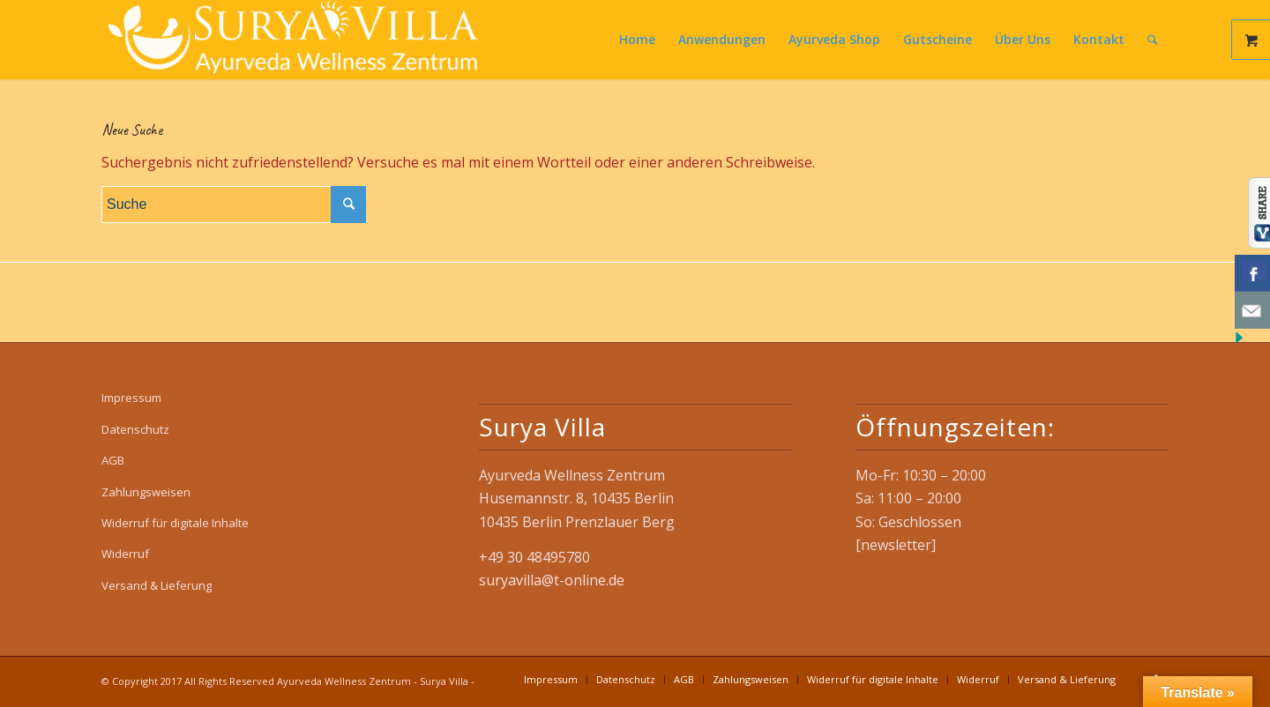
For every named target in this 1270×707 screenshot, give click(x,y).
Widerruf (125, 554)
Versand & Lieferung (156, 585)
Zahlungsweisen (145, 492)
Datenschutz (135, 429)
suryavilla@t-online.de (551, 580)
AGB (112, 460)
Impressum (131, 398)
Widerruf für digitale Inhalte (175, 523)
